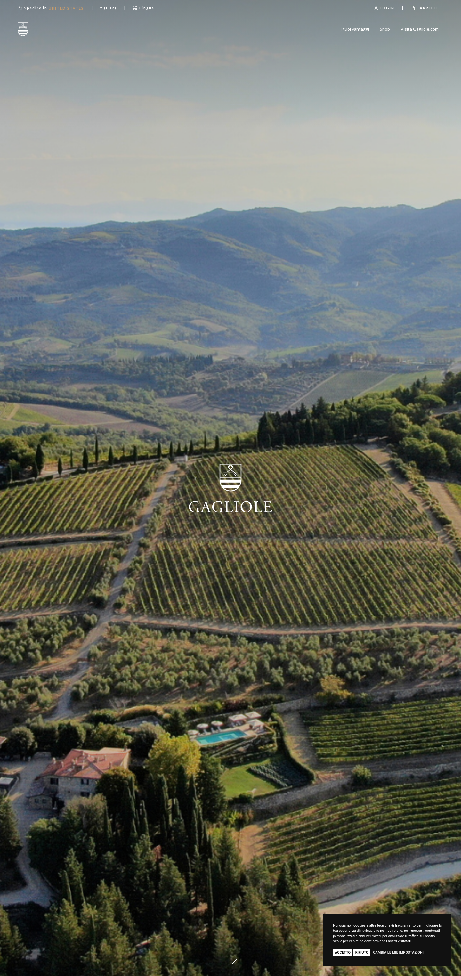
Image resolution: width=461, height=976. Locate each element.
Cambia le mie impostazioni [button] (398, 952)
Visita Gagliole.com (419, 29)
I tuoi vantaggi (354, 29)
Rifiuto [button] (361, 952)
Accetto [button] (343, 952)
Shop (385, 29)
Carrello (425, 8)
